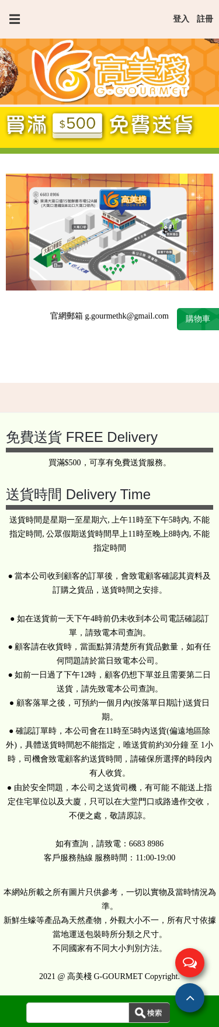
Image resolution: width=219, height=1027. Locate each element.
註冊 (205, 19)
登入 (181, 19)
